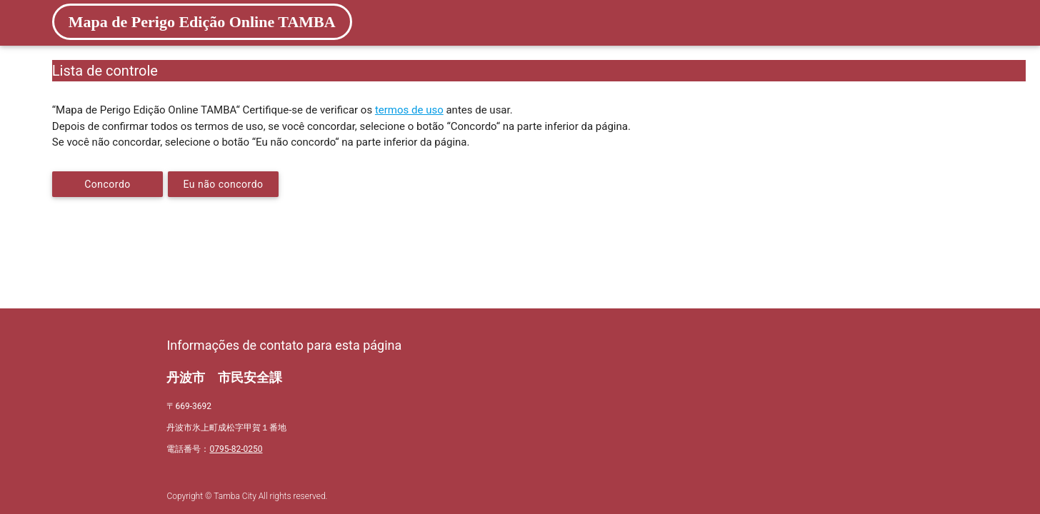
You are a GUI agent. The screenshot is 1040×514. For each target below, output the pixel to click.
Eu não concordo (224, 184)
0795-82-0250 (235, 449)
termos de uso (409, 110)
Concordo (107, 184)
